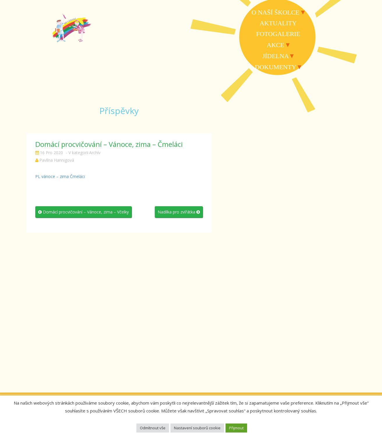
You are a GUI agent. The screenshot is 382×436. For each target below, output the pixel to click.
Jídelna (275, 56)
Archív (95, 152)
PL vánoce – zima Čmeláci (60, 176)
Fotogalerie (278, 34)
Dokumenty (275, 67)
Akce (275, 45)
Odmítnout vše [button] (153, 427)
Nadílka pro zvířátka (179, 212)
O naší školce (275, 12)
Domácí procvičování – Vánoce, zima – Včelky (83, 212)
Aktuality (278, 23)
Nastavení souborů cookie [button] (197, 427)
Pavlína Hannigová (56, 160)
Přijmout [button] (236, 427)
